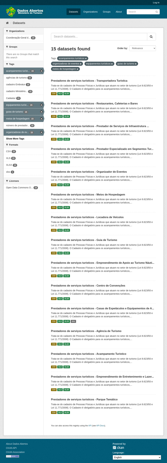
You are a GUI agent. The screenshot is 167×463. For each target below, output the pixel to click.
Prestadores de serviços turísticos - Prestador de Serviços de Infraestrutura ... (100, 126)
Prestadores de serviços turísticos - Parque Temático (84, 399)
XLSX (66, 94)
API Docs (100, 425)
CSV (54, 94)
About (119, 11)
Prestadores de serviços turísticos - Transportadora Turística (89, 80)
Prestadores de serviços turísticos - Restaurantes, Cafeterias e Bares (94, 103)
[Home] (7, 23)
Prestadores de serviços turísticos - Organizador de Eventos (89, 171)
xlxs (73, 321)
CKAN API (11, 448)
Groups (106, 11)
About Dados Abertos (17, 444)
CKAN (118, 447)
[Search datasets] (143, 11)
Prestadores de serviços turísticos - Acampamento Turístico (88, 353)
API (89, 425)
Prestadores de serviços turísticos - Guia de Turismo (84, 240)
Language (118, 452)
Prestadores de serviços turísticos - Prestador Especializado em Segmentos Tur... (102, 149)
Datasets (73, 11)
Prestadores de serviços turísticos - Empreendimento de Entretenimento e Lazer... (102, 376)
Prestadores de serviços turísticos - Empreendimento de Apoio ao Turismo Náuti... (102, 262)
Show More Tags (15, 138)
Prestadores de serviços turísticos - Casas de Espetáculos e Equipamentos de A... (102, 308)
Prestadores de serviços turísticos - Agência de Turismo (86, 331)
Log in (156, 2)
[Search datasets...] (99, 36)
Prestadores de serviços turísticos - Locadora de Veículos (87, 217)
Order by (122, 48)
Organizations (90, 11)
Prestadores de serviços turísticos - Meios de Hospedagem (88, 194)
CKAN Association (15, 452)
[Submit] (156, 11)
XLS (60, 94)
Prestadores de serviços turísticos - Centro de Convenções (88, 285)
